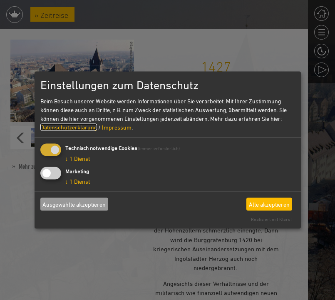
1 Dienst (77, 158)
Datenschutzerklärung (68, 127)
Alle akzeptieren (269, 204)
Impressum (117, 127)
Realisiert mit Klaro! (271, 219)
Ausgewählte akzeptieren (74, 204)
